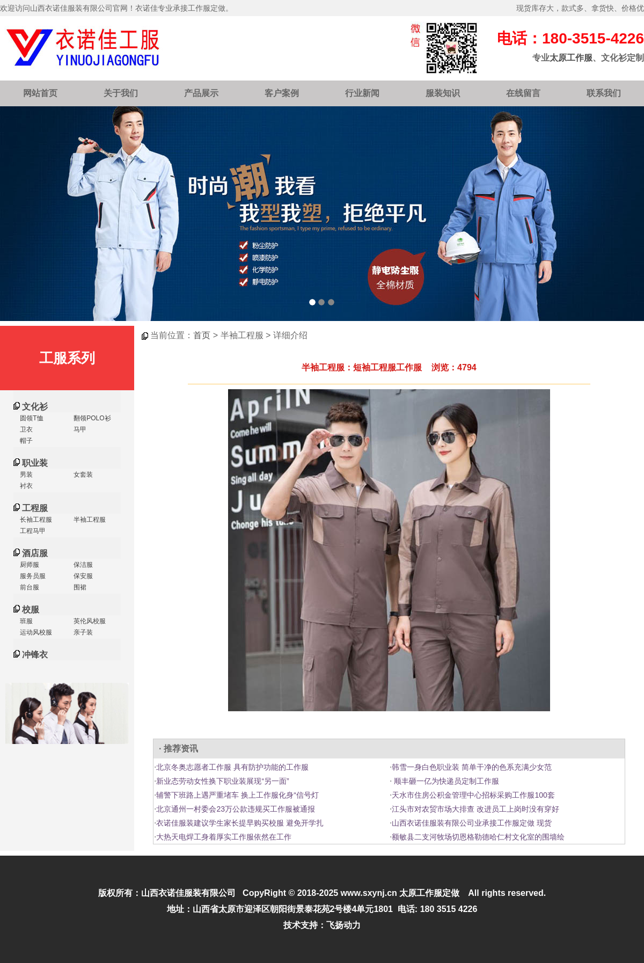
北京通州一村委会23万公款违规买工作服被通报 (235, 809)
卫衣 (25, 429)
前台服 (28, 587)
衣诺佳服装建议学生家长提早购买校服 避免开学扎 (240, 823)
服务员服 (32, 576)
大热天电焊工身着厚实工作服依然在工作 (223, 837)
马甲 (79, 429)
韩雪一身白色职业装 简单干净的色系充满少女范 (472, 767)
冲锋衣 (35, 654)
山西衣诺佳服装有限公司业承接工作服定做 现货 (472, 823)
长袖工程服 (35, 519)
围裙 (79, 587)
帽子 (25, 440)
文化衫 (35, 406)
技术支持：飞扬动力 (322, 925)
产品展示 (201, 93)
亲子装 (82, 632)
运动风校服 (35, 632)
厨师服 (28, 564)
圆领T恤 (30, 418)
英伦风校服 (89, 621)
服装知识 (443, 93)
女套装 (82, 474)
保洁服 (82, 564)
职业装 (35, 463)
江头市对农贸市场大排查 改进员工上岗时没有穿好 (475, 809)
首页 (201, 335)
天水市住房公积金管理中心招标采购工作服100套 (473, 795)
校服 (30, 609)
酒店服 (35, 553)
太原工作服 (571, 57)
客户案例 (282, 93)
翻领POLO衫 (91, 418)
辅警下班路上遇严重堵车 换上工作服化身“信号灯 (237, 795)
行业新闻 (362, 93)
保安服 (82, 576)
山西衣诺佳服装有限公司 (188, 893)
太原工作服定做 (429, 893)
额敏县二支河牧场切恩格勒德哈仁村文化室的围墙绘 (478, 837)
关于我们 (121, 93)
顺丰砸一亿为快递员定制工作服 (445, 781)
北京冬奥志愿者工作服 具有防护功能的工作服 (232, 767)
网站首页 (40, 93)
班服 (25, 621)
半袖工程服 (89, 519)
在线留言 (523, 93)
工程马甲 (32, 531)
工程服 (35, 508)
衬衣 (25, 486)
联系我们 (604, 93)
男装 (25, 474)
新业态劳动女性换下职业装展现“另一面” (222, 781)
